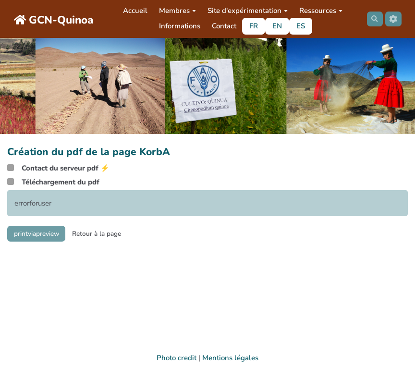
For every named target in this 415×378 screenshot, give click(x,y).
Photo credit (176, 358)
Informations (177, 26)
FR (251, 26)
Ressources (319, 10)
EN (275, 26)
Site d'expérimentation (246, 10)
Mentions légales (230, 358)
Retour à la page (108, 234)
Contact (222, 26)
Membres (175, 10)
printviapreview (40, 234)
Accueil (133, 10)
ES (298, 26)
